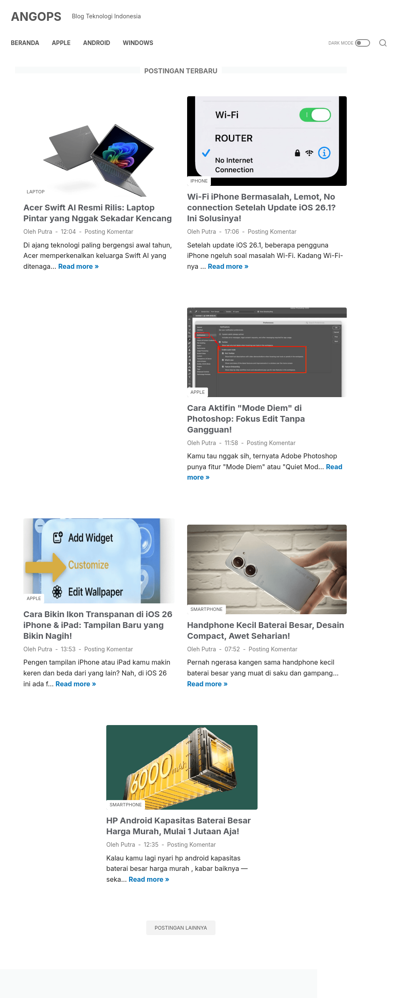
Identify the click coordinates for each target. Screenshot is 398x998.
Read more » (104, 257)
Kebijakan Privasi (230, 966)
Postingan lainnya (137, 908)
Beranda (29, 32)
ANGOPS (40, 10)
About (106, 966)
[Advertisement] (77, 374)
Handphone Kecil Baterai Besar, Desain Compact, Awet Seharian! (193, 589)
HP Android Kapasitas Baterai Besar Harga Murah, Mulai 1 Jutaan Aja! (138, 782)
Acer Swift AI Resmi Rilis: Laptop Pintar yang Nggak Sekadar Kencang (75, 179)
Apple (65, 32)
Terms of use (281, 966)
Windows (142, 32)
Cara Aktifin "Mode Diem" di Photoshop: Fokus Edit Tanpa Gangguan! (200, 387)
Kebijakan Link (176, 966)
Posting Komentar (47, 211)
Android (100, 32)
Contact (136, 966)
